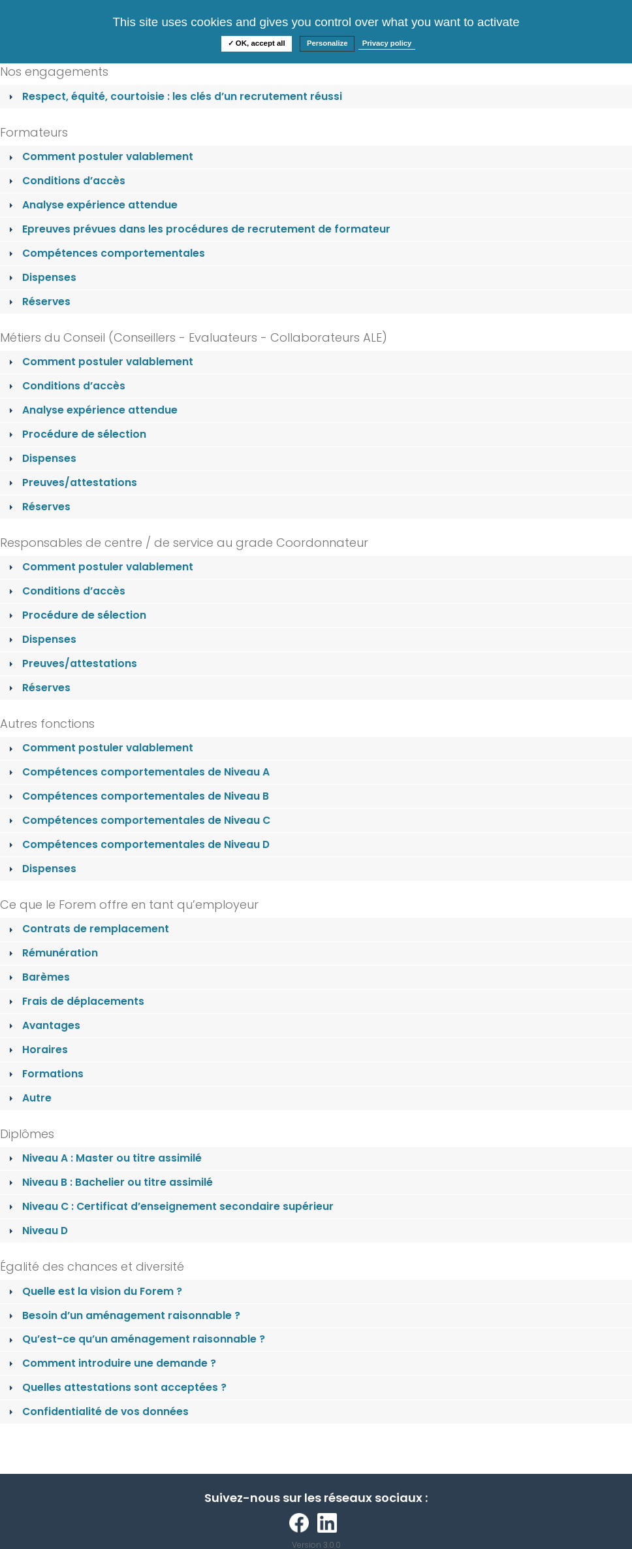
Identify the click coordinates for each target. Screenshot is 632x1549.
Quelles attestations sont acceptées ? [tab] (116, 1387)
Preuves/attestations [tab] (71, 482)
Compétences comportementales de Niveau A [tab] (137, 772)
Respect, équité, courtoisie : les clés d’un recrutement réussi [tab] (174, 96)
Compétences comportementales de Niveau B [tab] (137, 796)
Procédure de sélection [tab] (76, 434)
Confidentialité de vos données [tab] (97, 1411)
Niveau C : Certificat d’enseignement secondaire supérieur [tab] (169, 1206)
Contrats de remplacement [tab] (87, 929)
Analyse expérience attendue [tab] (91, 205)
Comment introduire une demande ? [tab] (111, 1363)
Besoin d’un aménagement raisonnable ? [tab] (123, 1315)
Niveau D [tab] (37, 1230)
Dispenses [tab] (41, 277)
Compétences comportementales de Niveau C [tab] (138, 820)
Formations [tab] (44, 1074)
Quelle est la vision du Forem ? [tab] (94, 1291)
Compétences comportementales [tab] (105, 253)
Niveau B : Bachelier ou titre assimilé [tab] (109, 1182)
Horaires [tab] (37, 1049)
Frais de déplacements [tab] (75, 1001)
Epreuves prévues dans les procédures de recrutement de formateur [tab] (198, 229)
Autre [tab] (28, 1098)
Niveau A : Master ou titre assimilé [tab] (103, 1158)
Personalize (327, 43)
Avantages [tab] (43, 1025)
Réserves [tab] (38, 301)
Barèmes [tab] (38, 977)
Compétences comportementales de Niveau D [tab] (137, 844)
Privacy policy (387, 43)
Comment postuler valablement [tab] (99, 156)
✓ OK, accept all (256, 43)
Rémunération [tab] (52, 953)
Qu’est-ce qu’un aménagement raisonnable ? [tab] (135, 1339)
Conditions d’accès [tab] (65, 181)
